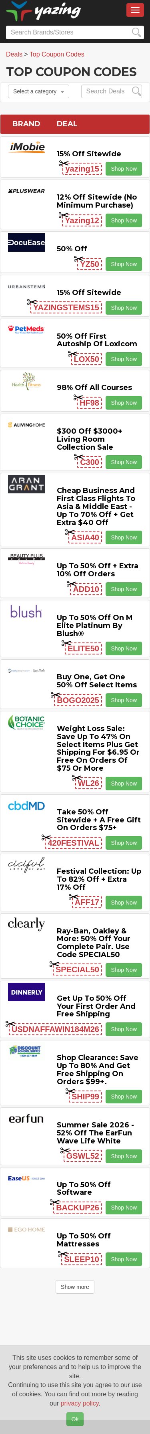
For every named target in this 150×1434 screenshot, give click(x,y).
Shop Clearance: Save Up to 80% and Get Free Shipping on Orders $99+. (97, 1069)
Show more (75, 1287)
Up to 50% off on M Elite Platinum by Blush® (95, 625)
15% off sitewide (89, 153)
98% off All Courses (94, 387)
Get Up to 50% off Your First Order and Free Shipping (96, 1006)
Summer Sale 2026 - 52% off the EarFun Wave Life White (95, 1133)
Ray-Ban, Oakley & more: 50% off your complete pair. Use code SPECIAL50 (93, 943)
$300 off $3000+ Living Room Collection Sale (89, 439)
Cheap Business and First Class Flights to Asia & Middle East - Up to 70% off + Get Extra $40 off (96, 506)
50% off (72, 248)
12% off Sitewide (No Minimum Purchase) (97, 201)
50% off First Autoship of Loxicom (97, 340)
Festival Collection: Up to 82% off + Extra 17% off (99, 879)
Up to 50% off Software (84, 1188)
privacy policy (80, 1403)
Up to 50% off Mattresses (84, 1240)
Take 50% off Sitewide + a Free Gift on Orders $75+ (99, 820)
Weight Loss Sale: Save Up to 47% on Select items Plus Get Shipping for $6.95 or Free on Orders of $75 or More (98, 748)
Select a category (38, 91)
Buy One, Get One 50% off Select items (97, 681)
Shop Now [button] (124, 169)
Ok (75, 1419)
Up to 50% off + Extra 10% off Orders (97, 569)
